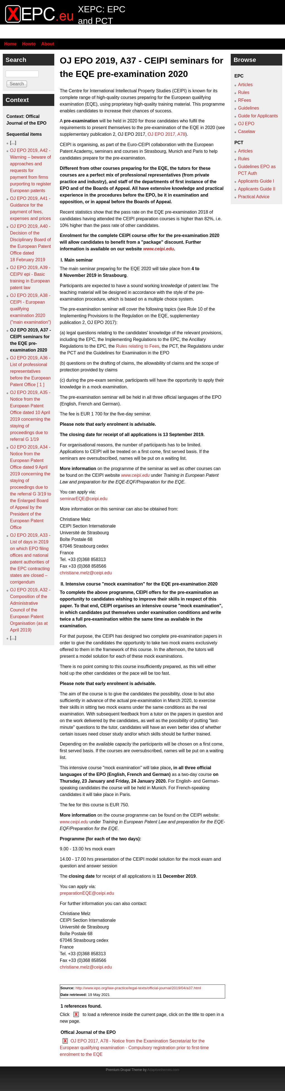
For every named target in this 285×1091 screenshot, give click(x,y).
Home (10, 44)
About (47, 44)
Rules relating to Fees (137, 346)
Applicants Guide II (256, 189)
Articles (245, 84)
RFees (244, 100)
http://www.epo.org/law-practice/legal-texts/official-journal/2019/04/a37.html (138, 988)
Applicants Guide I (256, 181)
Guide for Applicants (258, 115)
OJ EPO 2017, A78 (166, 134)
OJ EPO (246, 123)
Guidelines (248, 108)
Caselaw (246, 131)
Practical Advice (253, 196)
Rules (243, 92)
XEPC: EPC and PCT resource (102, 20)
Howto (29, 44)
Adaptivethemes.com (163, 1070)
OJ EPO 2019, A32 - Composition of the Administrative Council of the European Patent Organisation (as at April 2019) (30, 609)
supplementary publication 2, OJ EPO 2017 (102, 134)
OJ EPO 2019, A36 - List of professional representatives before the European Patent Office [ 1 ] (30, 371)
